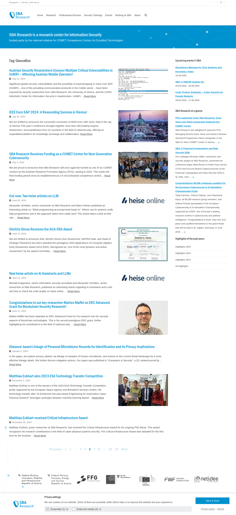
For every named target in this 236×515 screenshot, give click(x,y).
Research (51, 15)
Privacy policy (208, 509)
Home (40, 15)
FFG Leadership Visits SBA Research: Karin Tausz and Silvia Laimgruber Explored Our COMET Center (198, 122)
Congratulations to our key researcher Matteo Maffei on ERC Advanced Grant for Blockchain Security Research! (59, 304)
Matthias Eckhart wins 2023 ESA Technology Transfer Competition (56, 376)
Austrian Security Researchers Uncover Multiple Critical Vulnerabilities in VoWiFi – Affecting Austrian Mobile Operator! (61, 72)
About (137, 15)
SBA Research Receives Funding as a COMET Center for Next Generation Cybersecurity (60, 155)
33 (116, 449)
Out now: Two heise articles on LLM (34, 195)
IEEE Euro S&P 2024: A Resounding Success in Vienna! (48, 112)
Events (108, 15)
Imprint (220, 509)
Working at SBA (123, 15)
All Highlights (181, 266)
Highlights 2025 (183, 247)
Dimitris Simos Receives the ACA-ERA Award (40, 229)
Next (124, 449)
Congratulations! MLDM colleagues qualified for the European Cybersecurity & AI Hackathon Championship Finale (200, 187)
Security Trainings (93, 15)
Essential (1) (56, 509)
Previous (55, 449)
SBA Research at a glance (188, 111)
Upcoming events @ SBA (188, 60)
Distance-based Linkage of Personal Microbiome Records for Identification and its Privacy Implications (82, 346)
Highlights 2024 (183, 253)
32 (110, 449)
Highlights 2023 (183, 259)
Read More (90, 96)
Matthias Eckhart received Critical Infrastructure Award (48, 417)
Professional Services (70, 15)
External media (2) (85, 509)
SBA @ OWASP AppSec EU (189, 82)
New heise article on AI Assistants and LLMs (40, 273)
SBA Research (19, 15)
